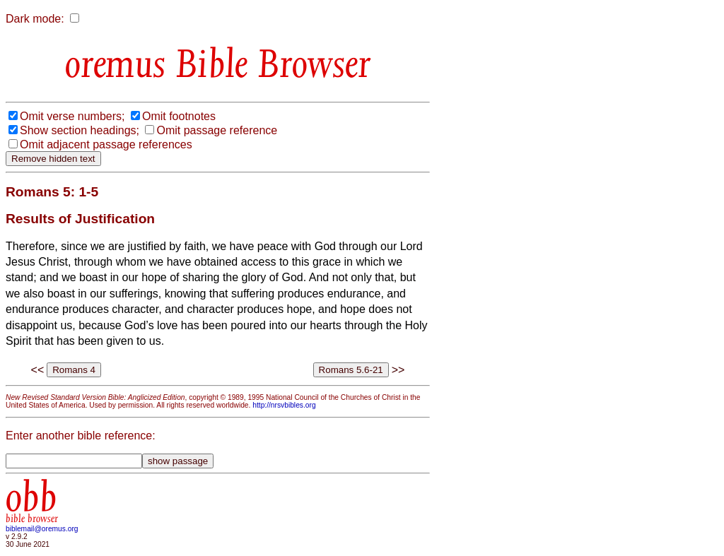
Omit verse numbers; (72, 116)
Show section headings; (79, 130)
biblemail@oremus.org (42, 529)
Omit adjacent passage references (106, 144)
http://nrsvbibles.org (283, 405)
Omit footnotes (179, 116)
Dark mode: (35, 19)
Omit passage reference (216, 130)
